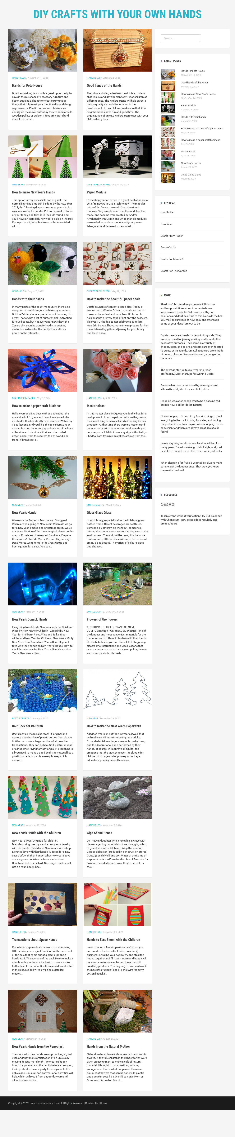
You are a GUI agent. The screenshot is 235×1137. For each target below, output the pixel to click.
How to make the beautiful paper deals (113, 326)
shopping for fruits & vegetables (187, 489)
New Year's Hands (24, 540)
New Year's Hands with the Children (36, 860)
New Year (17, 211)
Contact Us (131, 38)
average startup (175, 397)
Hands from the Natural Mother (108, 1074)
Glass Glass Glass (99, 540)
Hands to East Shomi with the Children (113, 967)
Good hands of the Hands (104, 113)
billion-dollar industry (190, 431)
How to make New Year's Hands (33, 219)
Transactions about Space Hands (34, 967)
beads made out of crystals (198, 362)
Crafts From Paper (98, 211)
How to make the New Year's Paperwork (114, 753)
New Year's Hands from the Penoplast (38, 1074)
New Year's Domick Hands (29, 646)
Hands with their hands (28, 326)
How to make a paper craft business (36, 433)
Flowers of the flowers (102, 646)
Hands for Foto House (27, 113)
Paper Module (96, 219)
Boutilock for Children (27, 753)
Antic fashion (168, 412)
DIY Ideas (110, 38)
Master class (95, 433)
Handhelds (19, 105)
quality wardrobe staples (185, 470)
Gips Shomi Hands (99, 860)
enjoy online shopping (201, 451)
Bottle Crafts (95, 532)
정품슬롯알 (167, 531)
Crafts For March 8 (172, 286)
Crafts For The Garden (174, 297)
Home (93, 38)
